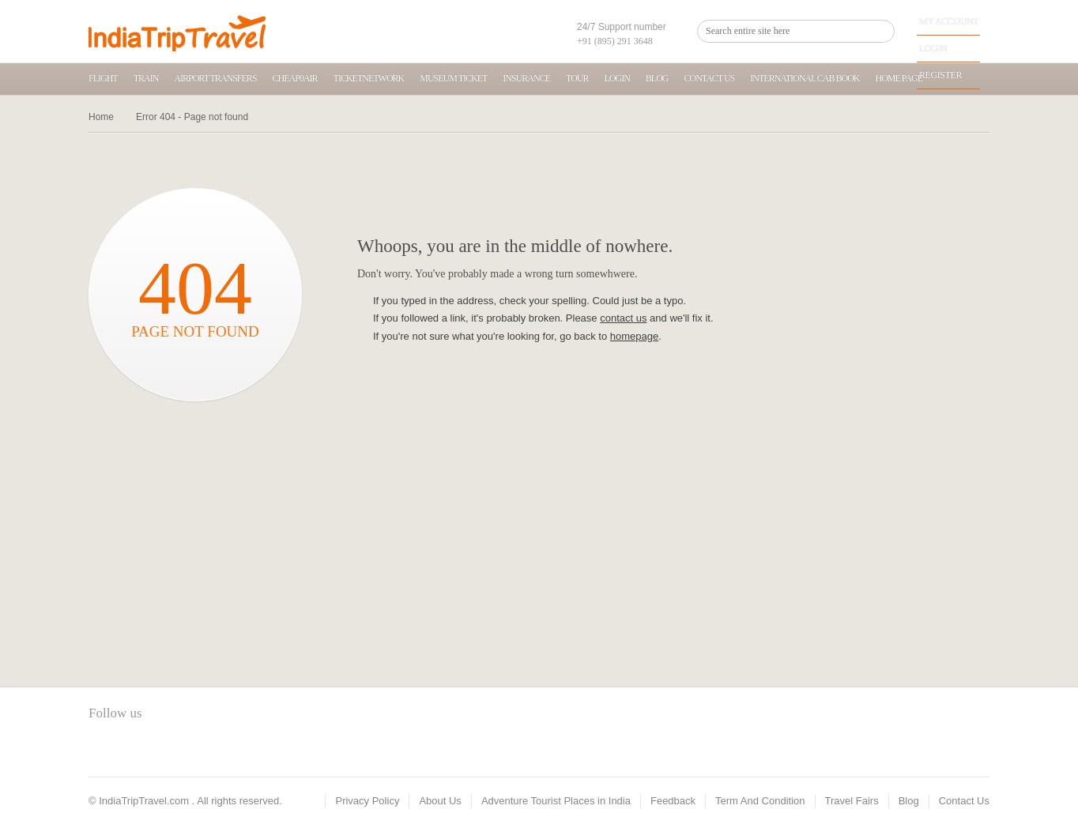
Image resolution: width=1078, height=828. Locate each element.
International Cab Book (804, 78)
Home (101, 116)
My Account (948, 21)
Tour (577, 78)
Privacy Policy (367, 801)
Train (146, 78)
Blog (657, 78)
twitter (127, 749)
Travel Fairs (852, 801)
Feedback (672, 801)
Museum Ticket (453, 78)
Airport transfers (215, 78)
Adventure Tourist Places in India (556, 801)
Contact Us (709, 78)
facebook (100, 749)
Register (940, 75)
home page (899, 78)
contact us (623, 318)
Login (933, 48)
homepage (634, 336)
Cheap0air (295, 78)
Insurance (526, 78)
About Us (440, 801)
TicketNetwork (369, 78)
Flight (103, 78)
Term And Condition (760, 801)
